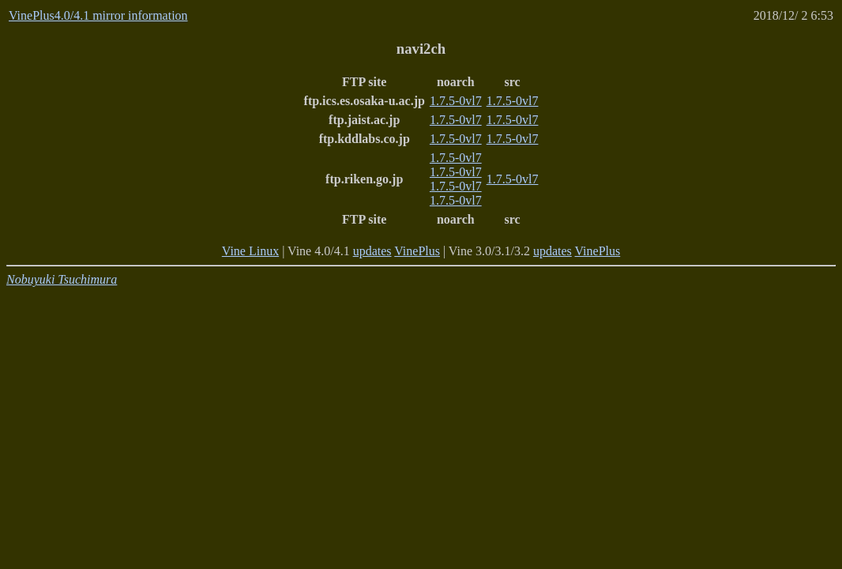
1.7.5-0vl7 (456, 100)
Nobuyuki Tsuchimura (61, 279)
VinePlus (417, 251)
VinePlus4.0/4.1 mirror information (98, 15)
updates (372, 251)
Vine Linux (250, 251)
